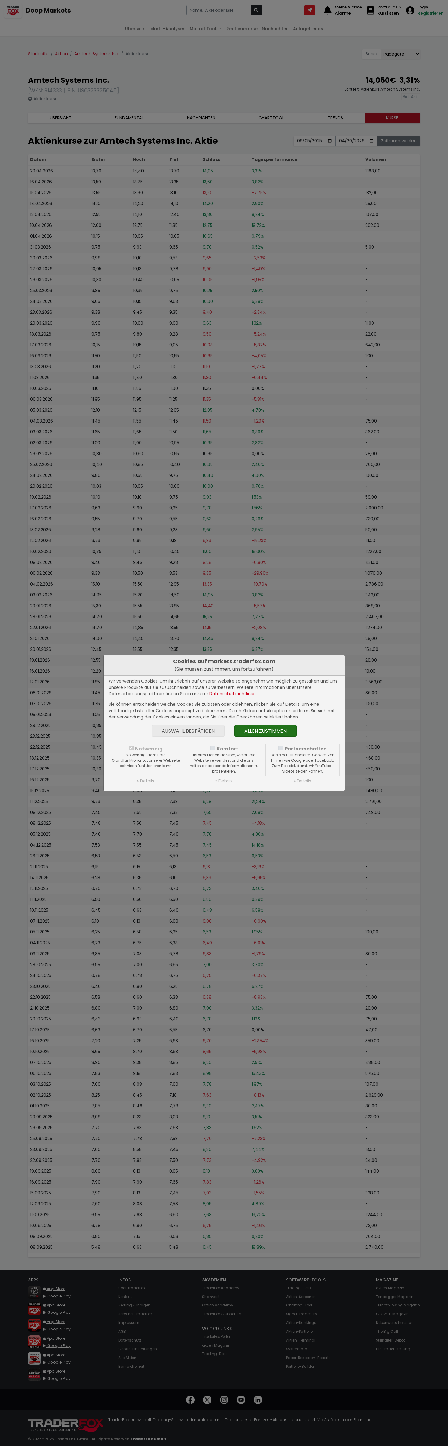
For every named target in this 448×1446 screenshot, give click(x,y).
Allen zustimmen (265, 731)
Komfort (227, 749)
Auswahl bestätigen (188, 731)
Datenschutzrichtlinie (231, 694)
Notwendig (149, 749)
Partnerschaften (306, 749)
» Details (145, 781)
